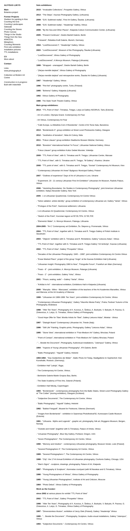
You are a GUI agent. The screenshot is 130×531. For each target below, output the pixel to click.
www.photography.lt (12, 71)
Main (6, 10)
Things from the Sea (13, 37)
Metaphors (8, 42)
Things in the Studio (12, 34)
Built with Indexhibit (12, 85)
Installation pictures (12, 49)
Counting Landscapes (13, 24)
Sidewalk (8, 27)
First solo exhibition (12, 47)
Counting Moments (12, 44)
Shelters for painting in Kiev (16, 19)
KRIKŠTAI (8, 39)
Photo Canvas (10, 32)
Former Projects (11, 17)
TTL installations (11, 52)
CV (5, 56)
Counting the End (11, 22)
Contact (7, 64)
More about (9, 59)
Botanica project (11, 12)
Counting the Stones (13, 29)
